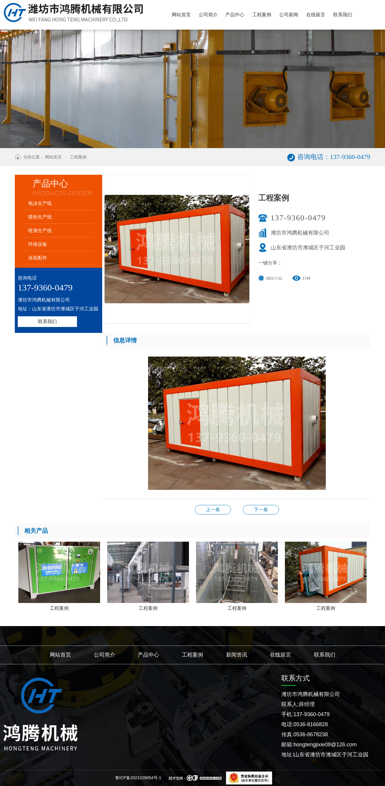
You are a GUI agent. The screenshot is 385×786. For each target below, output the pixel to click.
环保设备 (37, 244)
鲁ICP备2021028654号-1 (138, 777)
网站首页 (53, 157)
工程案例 (78, 157)
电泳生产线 (40, 203)
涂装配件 (37, 257)
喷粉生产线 (40, 216)
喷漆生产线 (40, 230)
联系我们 (47, 321)
